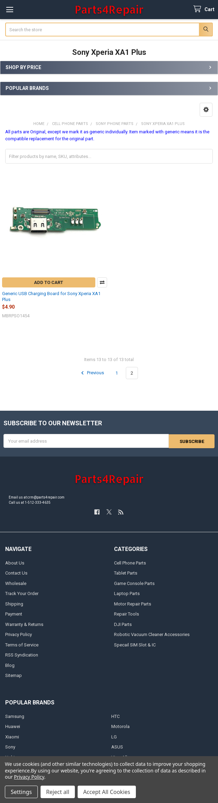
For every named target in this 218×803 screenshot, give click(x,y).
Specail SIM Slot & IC (135, 644)
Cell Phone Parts (130, 562)
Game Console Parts (134, 583)
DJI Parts (123, 624)
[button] (206, 110)
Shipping (14, 603)
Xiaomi (12, 736)
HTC (115, 716)
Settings (21, 792)
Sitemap (13, 675)
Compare (102, 282)
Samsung (14, 716)
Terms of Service (21, 644)
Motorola (120, 726)
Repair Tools (126, 613)
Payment (13, 613)
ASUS (117, 746)
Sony (10, 746)
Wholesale (15, 583)
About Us (14, 562)
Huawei (12, 726)
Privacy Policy (18, 634)
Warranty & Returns (24, 624)
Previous (91, 372)
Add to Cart (48, 282)
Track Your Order (21, 593)
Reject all (57, 792)
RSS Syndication (21, 654)
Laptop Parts (127, 593)
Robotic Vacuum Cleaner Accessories (152, 634)
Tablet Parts (125, 572)
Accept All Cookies (106, 792)
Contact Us (16, 572)
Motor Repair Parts (132, 603)
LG (114, 736)
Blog (10, 665)
